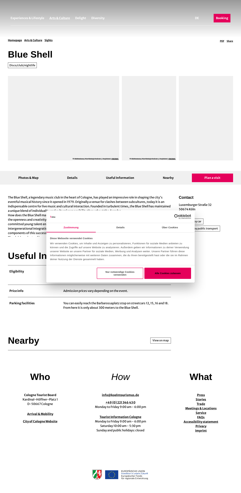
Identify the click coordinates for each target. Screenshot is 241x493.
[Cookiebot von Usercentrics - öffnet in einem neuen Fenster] (176, 216)
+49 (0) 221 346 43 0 (120, 405)
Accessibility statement (200, 425)
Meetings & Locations (200, 411)
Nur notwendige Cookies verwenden (120, 273)
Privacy (200, 429)
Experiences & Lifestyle (27, 18)
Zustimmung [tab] (71, 227)
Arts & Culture (59, 18)
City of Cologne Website (40, 424)
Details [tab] (120, 227)
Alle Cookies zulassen (168, 273)
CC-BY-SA (115, 159)
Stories (201, 402)
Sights (49, 40)
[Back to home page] (120, 8)
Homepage (15, 40)
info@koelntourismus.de (120, 398)
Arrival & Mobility (40, 417)
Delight (80, 18)
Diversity (98, 18)
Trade (201, 407)
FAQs (201, 420)
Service (201, 416)
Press (201, 398)
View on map (160, 343)
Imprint (201, 433)
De (197, 18)
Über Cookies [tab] (170, 227)
